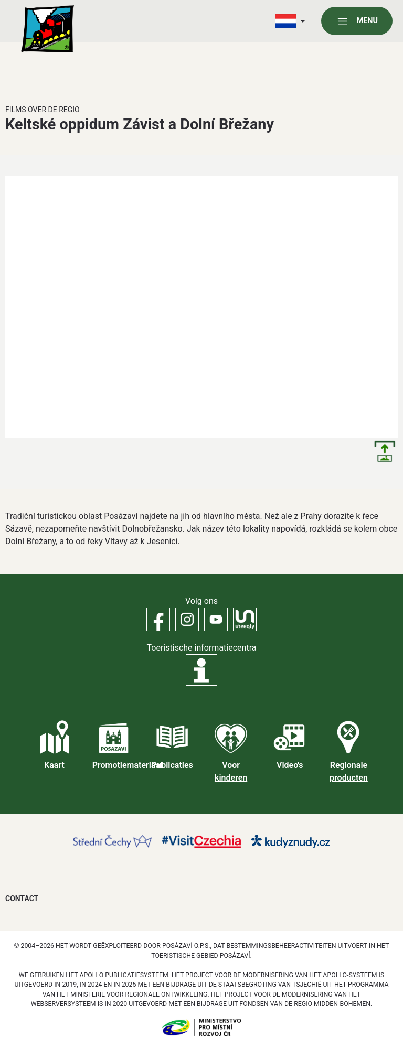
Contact (21, 898)
